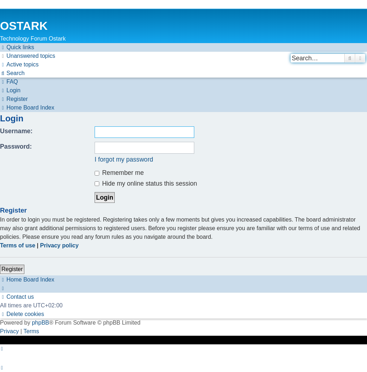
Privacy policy (59, 245)
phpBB (40, 323)
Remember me (119, 172)
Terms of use (17, 245)
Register (12, 269)
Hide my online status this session (146, 183)
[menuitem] (27, 56)
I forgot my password (124, 159)
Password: (16, 146)
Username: (16, 131)
